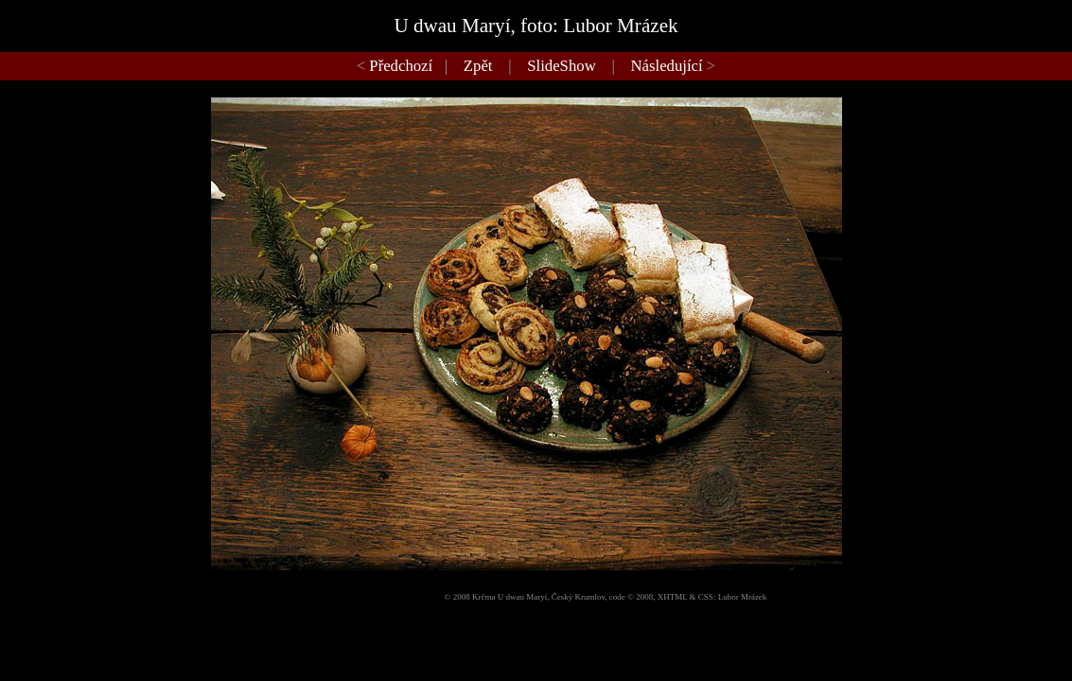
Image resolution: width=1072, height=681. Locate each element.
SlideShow (561, 66)
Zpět (478, 66)
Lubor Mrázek (742, 597)
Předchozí (400, 66)
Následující (667, 66)
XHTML (673, 597)
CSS (705, 597)
